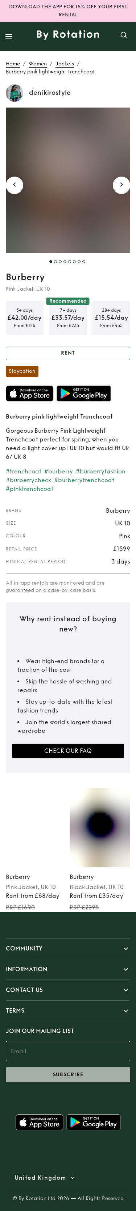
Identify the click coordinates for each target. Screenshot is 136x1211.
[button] (68, 948)
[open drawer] (8, 36)
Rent (68, 353)
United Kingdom (40, 1178)
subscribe (68, 1074)
